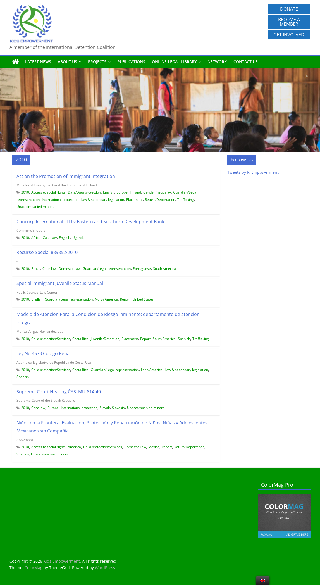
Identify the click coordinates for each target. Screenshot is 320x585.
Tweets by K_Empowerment (253, 172)
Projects (97, 61)
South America (164, 268)
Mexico (153, 446)
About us (67, 61)
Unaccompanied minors (35, 206)
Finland (135, 192)
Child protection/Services (50, 338)
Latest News (38, 61)
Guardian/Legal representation (107, 268)
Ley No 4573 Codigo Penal (43, 353)
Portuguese (142, 268)
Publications (131, 61)
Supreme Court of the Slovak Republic (45, 400)
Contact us (245, 61)
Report (125, 299)
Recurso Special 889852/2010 (47, 252)
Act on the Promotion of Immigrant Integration (65, 176)
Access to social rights (48, 192)
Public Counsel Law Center (37, 292)
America (74, 446)
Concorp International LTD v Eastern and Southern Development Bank (90, 221)
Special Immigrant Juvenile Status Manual (59, 283)
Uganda (78, 237)
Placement (134, 199)
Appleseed (24, 439)
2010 (25, 192)
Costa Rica (80, 338)
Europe (122, 192)
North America (106, 299)
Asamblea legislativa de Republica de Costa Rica (53, 362)
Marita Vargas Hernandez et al (40, 331)
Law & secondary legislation (102, 199)
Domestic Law (69, 268)
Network (217, 61)
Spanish (184, 338)
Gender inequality (157, 192)
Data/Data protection (84, 192)
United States (143, 299)
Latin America (152, 369)
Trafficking (185, 199)
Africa (35, 237)
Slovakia (118, 407)
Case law (50, 237)
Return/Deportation (160, 199)
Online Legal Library (174, 61)
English (108, 192)
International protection (60, 199)
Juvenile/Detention (105, 338)
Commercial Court (30, 230)
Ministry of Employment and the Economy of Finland (56, 185)
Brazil (35, 268)
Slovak (105, 407)
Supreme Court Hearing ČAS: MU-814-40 (58, 392)
